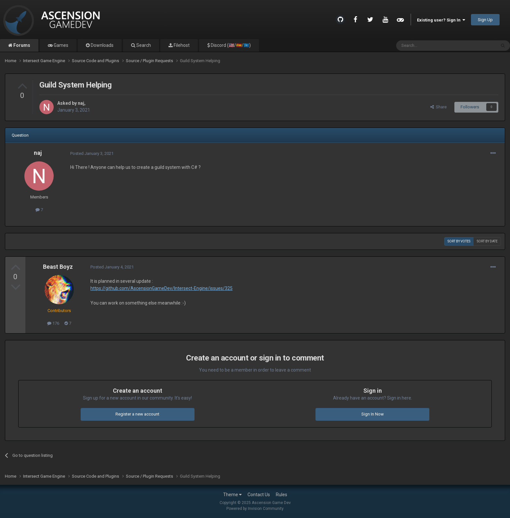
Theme (232, 494)
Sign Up (485, 19)
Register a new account (137, 414)
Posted (92, 153)
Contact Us (259, 494)
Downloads (102, 45)
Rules (281, 494)
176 (53, 323)
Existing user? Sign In (441, 20)
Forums (21, 45)
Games (60, 45)
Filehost (181, 45)
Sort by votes (459, 241)
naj (81, 103)
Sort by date (487, 241)
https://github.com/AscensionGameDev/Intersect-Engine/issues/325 (161, 288)
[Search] (430, 45)
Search (143, 45)
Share (438, 106)
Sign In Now (372, 414)
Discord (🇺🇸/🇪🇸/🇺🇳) (230, 45)
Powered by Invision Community (255, 508)
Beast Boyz (58, 266)
